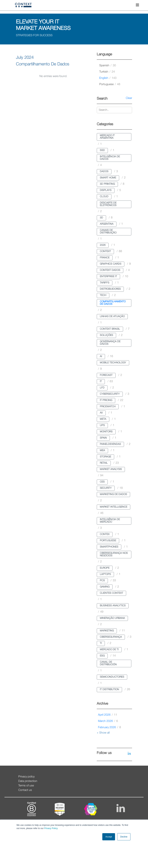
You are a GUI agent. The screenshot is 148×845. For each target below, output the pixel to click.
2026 (103, 245)
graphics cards (110, 264)
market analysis (111, 469)
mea (102, 450)
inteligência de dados (110, 158)
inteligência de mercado (110, 520)
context (105, 251)
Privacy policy (26, 776)
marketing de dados (113, 494)
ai (101, 356)
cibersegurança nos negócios (114, 554)
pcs (102, 580)
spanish (107, 65)
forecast (106, 375)
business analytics (113, 606)
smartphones (109, 547)
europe (104, 568)
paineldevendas (110, 444)
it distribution (109, 689)
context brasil (110, 329)
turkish (107, 72)
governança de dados (110, 342)
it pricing (106, 400)
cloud (104, 196)
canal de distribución (108, 663)
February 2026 (109, 727)
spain (103, 438)
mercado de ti (109, 649)
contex (104, 534)
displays (105, 190)
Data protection (27, 781)
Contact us (25, 790)
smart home (108, 178)
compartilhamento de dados (113, 302)
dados (104, 171)
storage (105, 457)
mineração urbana (112, 618)
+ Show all (103, 733)
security (106, 488)
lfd (102, 388)
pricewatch (108, 406)
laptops (105, 574)
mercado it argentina (107, 136)
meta (103, 419)
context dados (110, 270)
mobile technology (113, 363)
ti (101, 643)
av (101, 413)
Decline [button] (123, 837)
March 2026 (108, 721)
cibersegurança (111, 637)
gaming (104, 587)
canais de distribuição (108, 231)
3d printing (107, 184)
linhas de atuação (112, 316)
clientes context (111, 593)
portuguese (109, 84)
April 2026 (107, 715)
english (107, 78)
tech (103, 295)
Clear (129, 98)
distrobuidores (110, 289)
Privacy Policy (50, 828)
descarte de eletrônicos (108, 204)
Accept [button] (108, 837)
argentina (106, 224)
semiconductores (112, 677)
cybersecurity (110, 394)
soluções (106, 335)
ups (102, 425)
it (101, 381)
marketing (107, 631)
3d (101, 218)
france (104, 258)
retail (104, 463)
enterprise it (108, 276)
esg (102, 656)
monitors (106, 432)
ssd (102, 150)
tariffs (104, 283)
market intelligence (113, 507)
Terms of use (26, 785)
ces (102, 482)
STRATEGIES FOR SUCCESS (34, 35)
